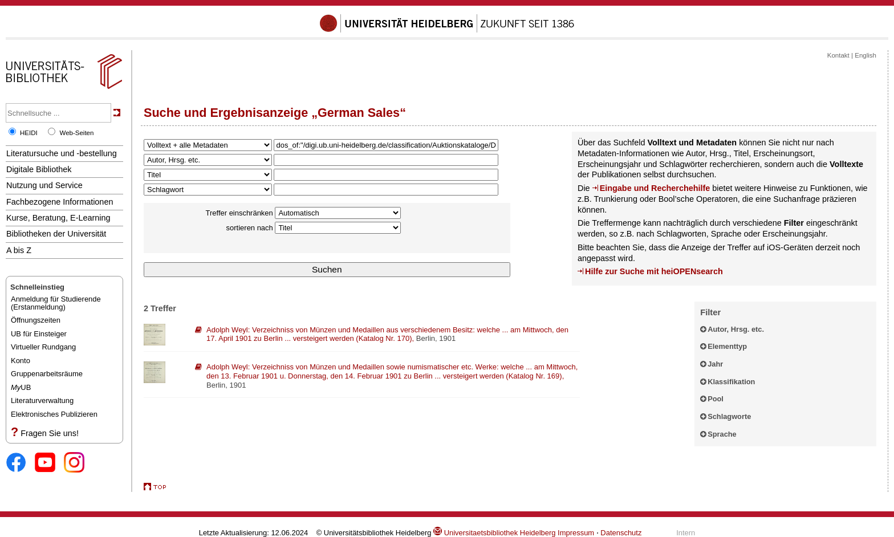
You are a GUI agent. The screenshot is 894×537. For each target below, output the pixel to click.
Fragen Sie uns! (50, 433)
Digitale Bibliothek (39, 169)
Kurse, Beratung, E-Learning (58, 217)
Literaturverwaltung (42, 400)
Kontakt (838, 55)
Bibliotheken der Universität (56, 233)
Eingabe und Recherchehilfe (655, 188)
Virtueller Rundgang (43, 347)
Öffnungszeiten (35, 320)
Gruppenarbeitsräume (47, 373)
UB (21, 387)
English (865, 55)
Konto (20, 360)
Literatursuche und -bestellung (61, 153)
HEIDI (29, 132)
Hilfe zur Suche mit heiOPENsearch (654, 271)
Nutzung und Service (44, 185)
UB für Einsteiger (39, 333)
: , (387, 334)
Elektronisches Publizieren (54, 414)
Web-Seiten (76, 132)
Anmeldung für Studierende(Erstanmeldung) (56, 303)
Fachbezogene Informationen (59, 201)
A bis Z (18, 250)
